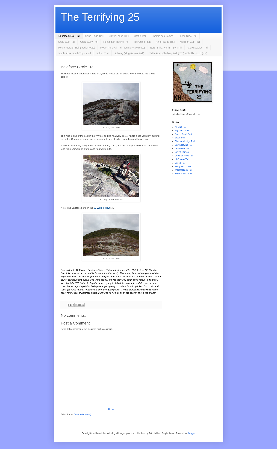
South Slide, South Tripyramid (74, 53)
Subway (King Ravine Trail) (129, 53)
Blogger (191, 433)
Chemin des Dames (162, 36)
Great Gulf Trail (66, 41)
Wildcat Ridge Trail (183, 170)
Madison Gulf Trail (190, 41)
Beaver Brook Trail (183, 134)
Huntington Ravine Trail (116, 41)
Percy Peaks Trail (183, 166)
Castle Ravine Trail (184, 145)
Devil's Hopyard (182, 152)
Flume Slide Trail (188, 36)
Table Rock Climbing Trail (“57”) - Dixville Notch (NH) (178, 53)
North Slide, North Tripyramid (166, 47)
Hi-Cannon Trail (182, 159)
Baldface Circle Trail (69, 36)
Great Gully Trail (89, 41)
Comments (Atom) (82, 414)
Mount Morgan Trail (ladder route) (76, 47)
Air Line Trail (181, 127)
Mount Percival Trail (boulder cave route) (122, 47)
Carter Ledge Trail (119, 36)
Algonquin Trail (182, 130)
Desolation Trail (182, 148)
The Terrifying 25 (100, 17)
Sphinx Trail (102, 53)
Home (111, 409)
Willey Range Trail (183, 173)
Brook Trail (180, 137)
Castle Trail (140, 36)
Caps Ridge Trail (94, 36)
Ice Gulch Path (142, 41)
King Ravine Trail (165, 41)
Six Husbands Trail (197, 47)
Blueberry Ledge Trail (185, 141)
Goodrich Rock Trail (184, 155)
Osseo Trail (180, 163)
